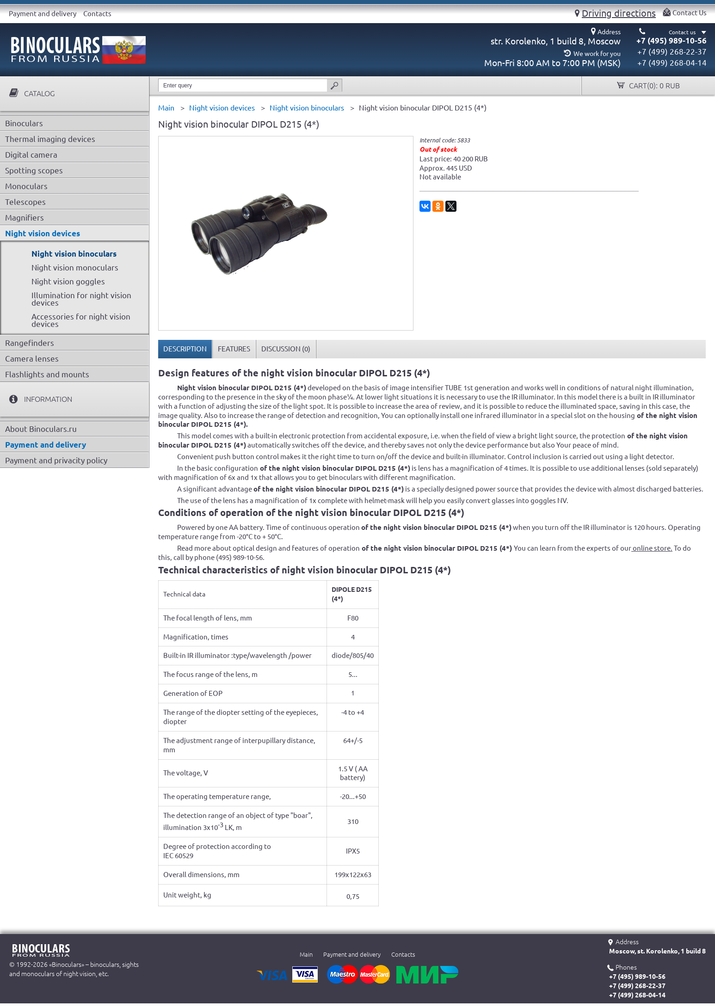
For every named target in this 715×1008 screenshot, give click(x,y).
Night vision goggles (68, 281)
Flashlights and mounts (47, 374)
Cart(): (653, 85)
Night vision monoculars (74, 267)
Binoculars (24, 123)
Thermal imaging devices (50, 139)
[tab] (185, 349)
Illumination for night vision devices (81, 299)
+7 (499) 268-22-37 (672, 51)
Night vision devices (42, 233)
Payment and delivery (42, 14)
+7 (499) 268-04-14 (672, 62)
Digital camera (31, 154)
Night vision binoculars (74, 253)
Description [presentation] (185, 349)
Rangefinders (29, 342)
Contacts (97, 14)
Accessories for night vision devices (80, 320)
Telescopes (25, 201)
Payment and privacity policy (56, 460)
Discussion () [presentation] (285, 349)
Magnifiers (24, 217)
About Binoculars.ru (41, 428)
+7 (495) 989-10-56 (671, 40)
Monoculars (26, 186)
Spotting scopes (34, 170)
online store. (651, 548)
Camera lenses (32, 358)
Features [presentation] (234, 349)
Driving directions (619, 13)
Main (306, 954)
